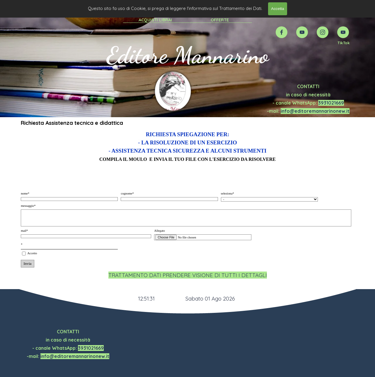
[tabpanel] (344, 42)
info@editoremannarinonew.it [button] (315, 111)
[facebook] (281, 32)
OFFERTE (220, 20)
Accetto (32, 253)
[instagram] (322, 32)
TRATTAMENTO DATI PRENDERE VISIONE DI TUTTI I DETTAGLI (187, 275)
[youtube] (302, 32)
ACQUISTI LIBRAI (155, 20)
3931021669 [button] (331, 103)
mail (24, 230)
